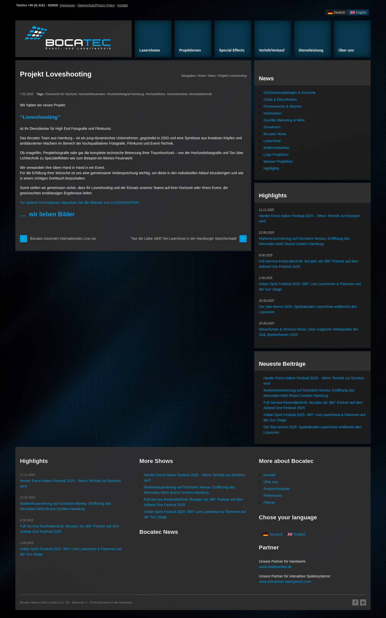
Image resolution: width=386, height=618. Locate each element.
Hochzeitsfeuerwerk (91, 94)
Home (202, 76)
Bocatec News (274, 134)
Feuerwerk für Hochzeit (61, 94)
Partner (269, 502)
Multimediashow (276, 148)
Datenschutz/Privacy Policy (96, 5)
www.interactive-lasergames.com (285, 581)
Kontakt (122, 5)
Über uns (270, 482)
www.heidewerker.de (275, 567)
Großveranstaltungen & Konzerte (289, 93)
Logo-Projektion (275, 155)
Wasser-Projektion (278, 161)
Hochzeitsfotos (155, 94)
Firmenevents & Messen (282, 106)
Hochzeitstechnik (200, 94)
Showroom (272, 127)
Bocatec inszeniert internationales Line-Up (63, 239)
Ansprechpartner (276, 489)
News (212, 76)
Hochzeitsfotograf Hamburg (125, 94)
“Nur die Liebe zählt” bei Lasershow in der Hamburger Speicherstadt (182, 239)
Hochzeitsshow (177, 94)
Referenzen (272, 496)
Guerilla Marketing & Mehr (284, 120)
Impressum (67, 5)
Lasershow (272, 141)
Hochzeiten (272, 113)
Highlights (271, 168)
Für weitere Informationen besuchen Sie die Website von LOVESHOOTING (79, 202)
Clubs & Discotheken (280, 99)
